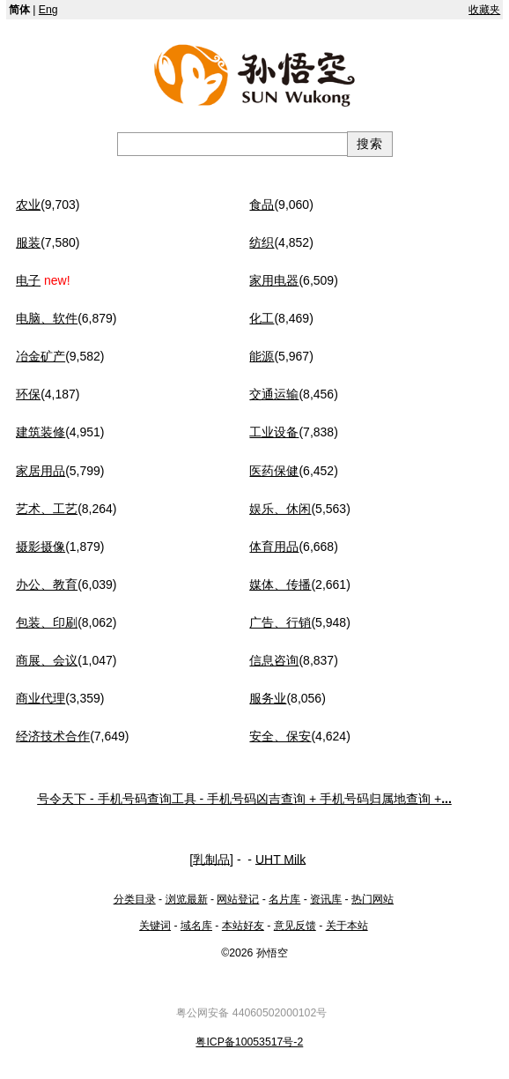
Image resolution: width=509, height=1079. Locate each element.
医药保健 (274, 471)
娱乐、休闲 (280, 509)
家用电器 (274, 280)
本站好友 (243, 925)
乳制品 (211, 859)
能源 (261, 356)
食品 (261, 204)
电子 (28, 280)
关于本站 (347, 925)
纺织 (261, 242)
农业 (28, 204)
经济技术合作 (53, 736)
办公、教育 (46, 584)
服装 (28, 242)
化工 (261, 318)
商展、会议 (46, 660)
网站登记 (238, 899)
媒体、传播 (280, 584)
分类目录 (135, 899)
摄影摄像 (40, 547)
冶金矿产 (40, 356)
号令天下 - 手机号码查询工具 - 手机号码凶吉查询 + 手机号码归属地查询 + (244, 799)
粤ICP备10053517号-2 (249, 1042)
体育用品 (274, 547)
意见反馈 (295, 925)
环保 (28, 394)
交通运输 (274, 394)
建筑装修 (40, 432)
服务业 (267, 698)
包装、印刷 (46, 622)
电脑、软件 (46, 318)
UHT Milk (280, 859)
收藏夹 (484, 10)
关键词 (155, 925)
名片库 (284, 899)
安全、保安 (280, 736)
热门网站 (372, 899)
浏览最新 (187, 899)
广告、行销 (280, 622)
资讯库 (326, 899)
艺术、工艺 (46, 509)
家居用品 (40, 471)
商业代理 (40, 698)
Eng (48, 10)
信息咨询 (274, 660)
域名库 (196, 925)
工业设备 (274, 432)
